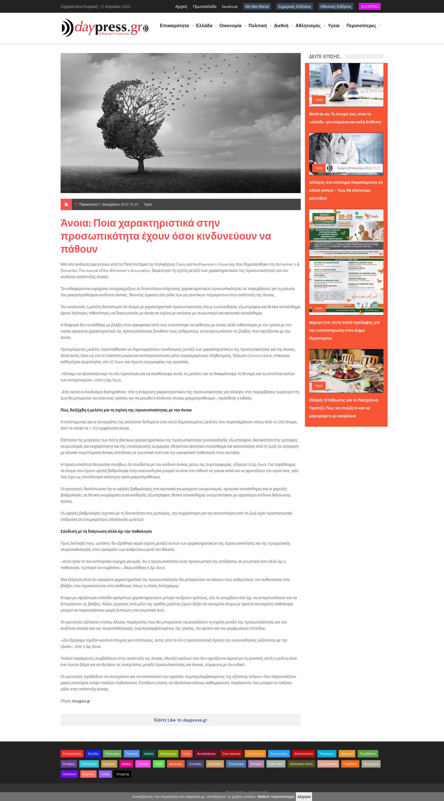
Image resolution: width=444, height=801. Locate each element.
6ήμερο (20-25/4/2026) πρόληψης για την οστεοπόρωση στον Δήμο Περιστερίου (344, 330)
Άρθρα (126, 764)
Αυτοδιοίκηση (206, 753)
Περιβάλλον (368, 753)
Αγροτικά (347, 753)
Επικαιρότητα (174, 28)
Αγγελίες (88, 774)
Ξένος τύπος (328, 764)
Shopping (122, 774)
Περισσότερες (361, 28)
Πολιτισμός (89, 764)
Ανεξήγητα (371, 764)
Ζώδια (105, 774)
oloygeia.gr (81, 701)
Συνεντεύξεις (279, 753)
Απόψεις (69, 764)
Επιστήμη (215, 764)
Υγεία (334, 28)
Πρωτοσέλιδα (204, 6)
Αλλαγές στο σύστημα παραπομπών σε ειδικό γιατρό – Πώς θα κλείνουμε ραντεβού (346, 190)
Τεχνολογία (236, 764)
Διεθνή (281, 28)
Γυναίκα (143, 764)
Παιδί (158, 764)
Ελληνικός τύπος (301, 764)
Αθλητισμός (308, 28)
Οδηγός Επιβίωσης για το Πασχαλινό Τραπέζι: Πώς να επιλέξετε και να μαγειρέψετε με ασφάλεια (343, 408)
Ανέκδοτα (69, 774)
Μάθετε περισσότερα (275, 796)
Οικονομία (230, 28)
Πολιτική (258, 28)
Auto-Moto (276, 764)
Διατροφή (175, 764)
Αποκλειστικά (303, 753)
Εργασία (109, 764)
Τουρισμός (327, 753)
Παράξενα (350, 764)
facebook (230, 6)
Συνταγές (195, 764)
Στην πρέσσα (231, 753)
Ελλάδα (204, 28)
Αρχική (181, 6)
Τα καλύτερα (255, 753)
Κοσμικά (256, 764)
